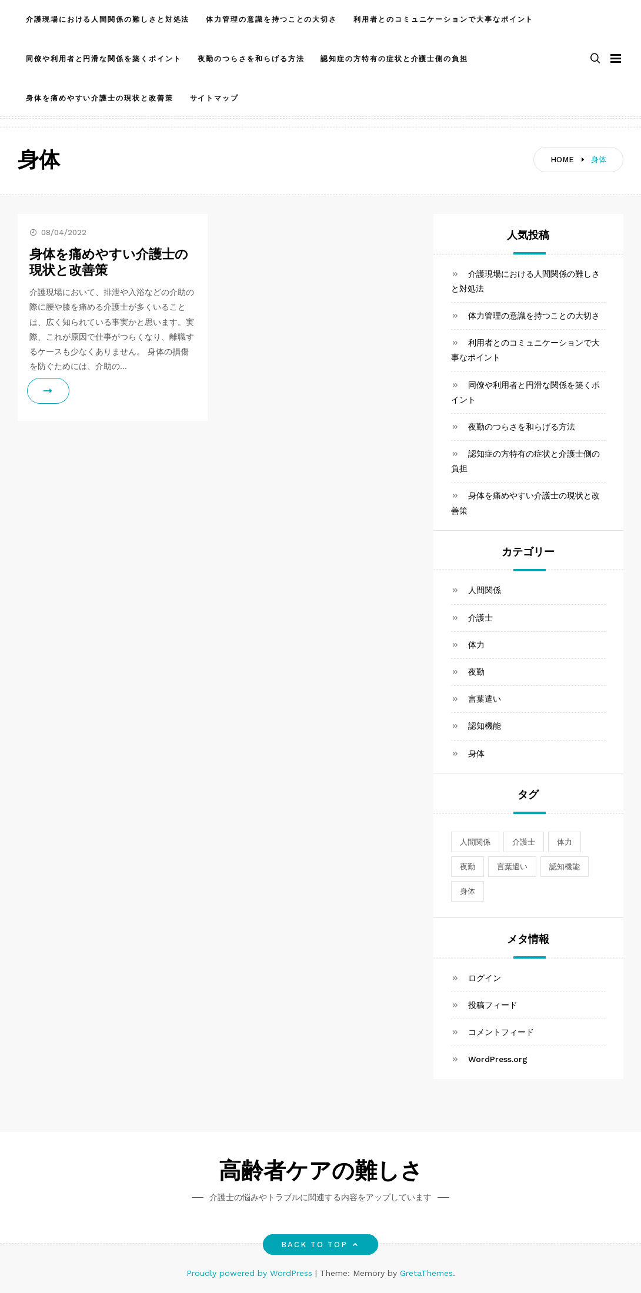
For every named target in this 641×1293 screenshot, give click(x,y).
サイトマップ (214, 98)
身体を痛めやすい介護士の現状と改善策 (99, 98)
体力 (476, 644)
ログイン (484, 978)
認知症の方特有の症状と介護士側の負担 (394, 59)
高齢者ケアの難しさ (321, 1172)
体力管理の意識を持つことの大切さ (271, 19)
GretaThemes (426, 1273)
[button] (595, 59)
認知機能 (484, 726)
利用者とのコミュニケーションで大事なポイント (443, 19)
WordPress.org (498, 1059)
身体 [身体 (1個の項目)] (467, 891)
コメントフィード (501, 1032)
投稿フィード (493, 1005)
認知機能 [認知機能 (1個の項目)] (564, 866)
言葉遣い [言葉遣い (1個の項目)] (512, 866)
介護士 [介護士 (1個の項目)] (523, 842)
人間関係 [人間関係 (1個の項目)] (475, 842)
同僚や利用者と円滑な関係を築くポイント (103, 59)
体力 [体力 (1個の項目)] (564, 842)
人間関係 (484, 590)
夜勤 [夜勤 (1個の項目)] (467, 866)
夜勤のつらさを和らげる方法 (251, 59)
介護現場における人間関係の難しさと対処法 (107, 19)
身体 (476, 753)
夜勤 (476, 671)
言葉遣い (484, 699)
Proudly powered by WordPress (250, 1273)
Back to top (320, 1244)
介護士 (480, 617)
